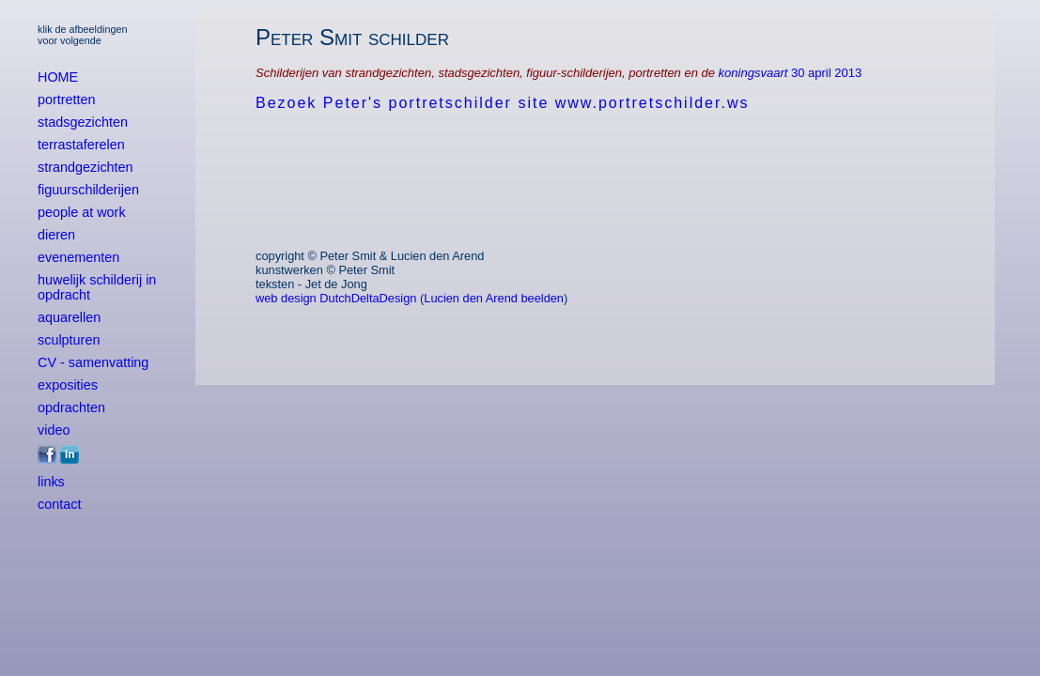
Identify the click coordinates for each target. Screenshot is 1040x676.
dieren (56, 234)
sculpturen (69, 339)
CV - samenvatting (93, 362)
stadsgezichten (83, 122)
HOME (58, 76)
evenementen (78, 257)
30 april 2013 (826, 73)
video (54, 430)
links (51, 481)
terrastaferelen (81, 144)
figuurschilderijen (88, 189)
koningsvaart (755, 73)
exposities (68, 384)
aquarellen (69, 317)
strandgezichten (85, 167)
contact (59, 504)
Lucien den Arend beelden (494, 298)
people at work (82, 212)
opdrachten (71, 407)
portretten (67, 99)
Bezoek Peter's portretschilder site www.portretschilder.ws (502, 103)
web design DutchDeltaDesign (336, 298)
